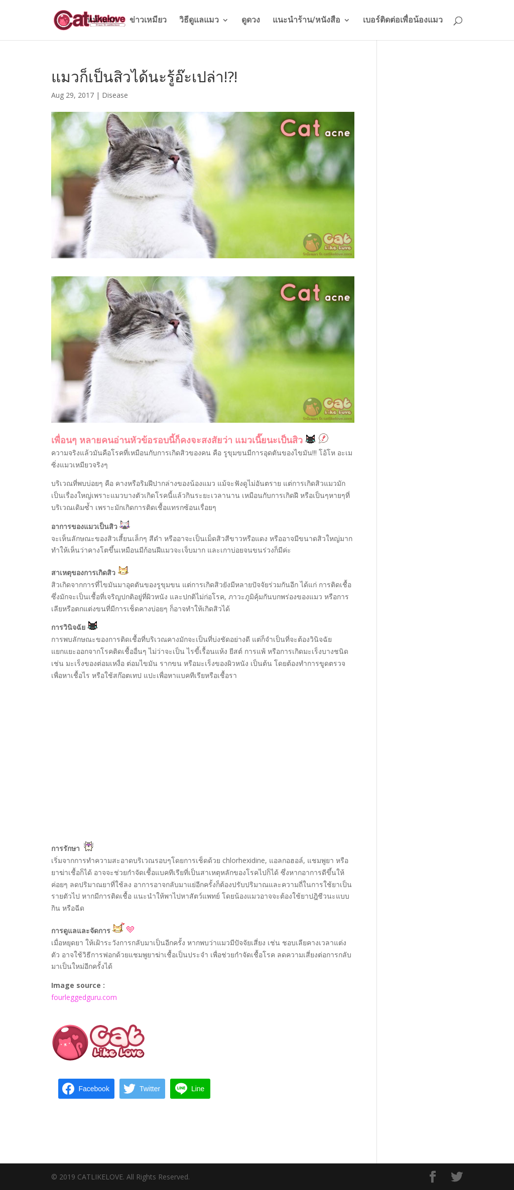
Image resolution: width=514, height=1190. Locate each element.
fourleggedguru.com (84, 997)
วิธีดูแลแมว (199, 21)
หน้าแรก (102, 21)
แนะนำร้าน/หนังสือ (306, 21)
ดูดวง (250, 21)
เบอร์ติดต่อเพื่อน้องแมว (403, 21)
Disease (115, 95)
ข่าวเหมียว (148, 21)
